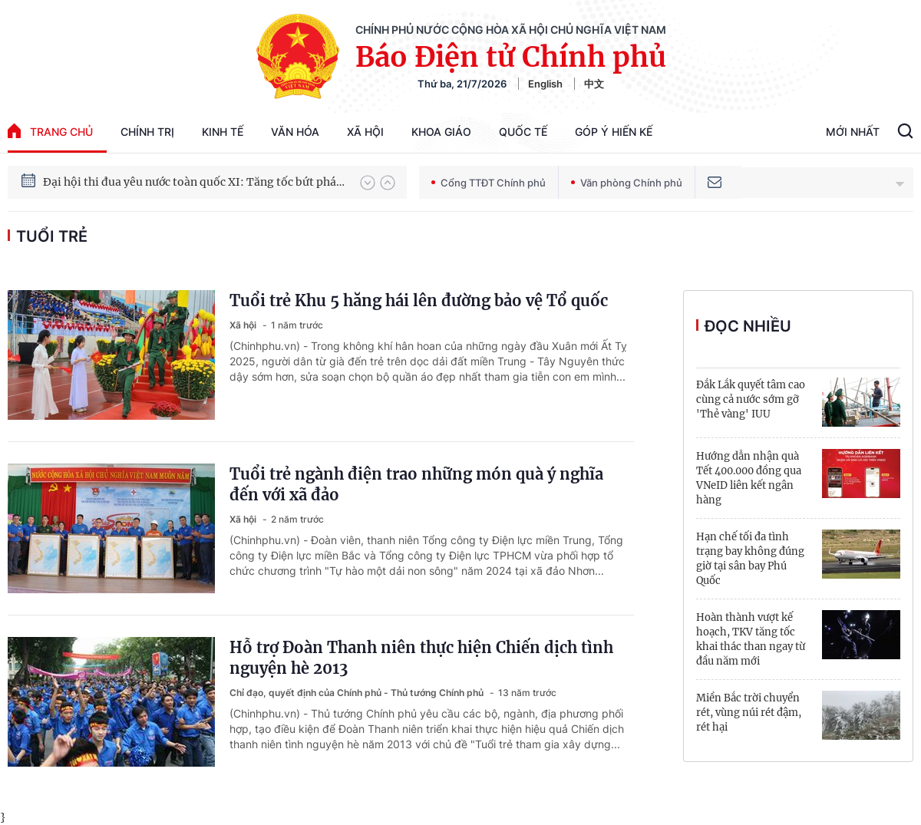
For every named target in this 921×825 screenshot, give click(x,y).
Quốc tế (523, 131)
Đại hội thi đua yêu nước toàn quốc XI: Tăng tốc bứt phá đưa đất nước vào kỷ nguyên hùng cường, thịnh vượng (194, 183)
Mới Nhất (853, 131)
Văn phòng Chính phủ (626, 183)
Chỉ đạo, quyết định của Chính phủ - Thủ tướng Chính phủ (357, 692)
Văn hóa (295, 131)
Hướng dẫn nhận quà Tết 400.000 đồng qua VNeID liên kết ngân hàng (748, 478)
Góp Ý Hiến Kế (613, 131)
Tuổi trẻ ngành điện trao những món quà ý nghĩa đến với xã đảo (416, 484)
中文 (594, 84)
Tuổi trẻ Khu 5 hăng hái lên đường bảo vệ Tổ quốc (418, 300)
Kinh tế (222, 131)
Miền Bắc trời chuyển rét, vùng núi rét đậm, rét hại (748, 712)
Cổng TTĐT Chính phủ (488, 183)
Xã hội (365, 131)
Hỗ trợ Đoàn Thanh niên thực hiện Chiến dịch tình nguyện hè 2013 (421, 658)
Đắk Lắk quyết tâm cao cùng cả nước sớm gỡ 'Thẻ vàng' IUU (750, 399)
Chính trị (147, 131)
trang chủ (50, 131)
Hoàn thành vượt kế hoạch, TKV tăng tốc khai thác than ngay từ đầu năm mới (750, 639)
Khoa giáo (441, 131)
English (545, 84)
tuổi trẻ (51, 236)
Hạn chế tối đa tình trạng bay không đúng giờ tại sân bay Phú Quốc (750, 558)
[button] (367, 182)
